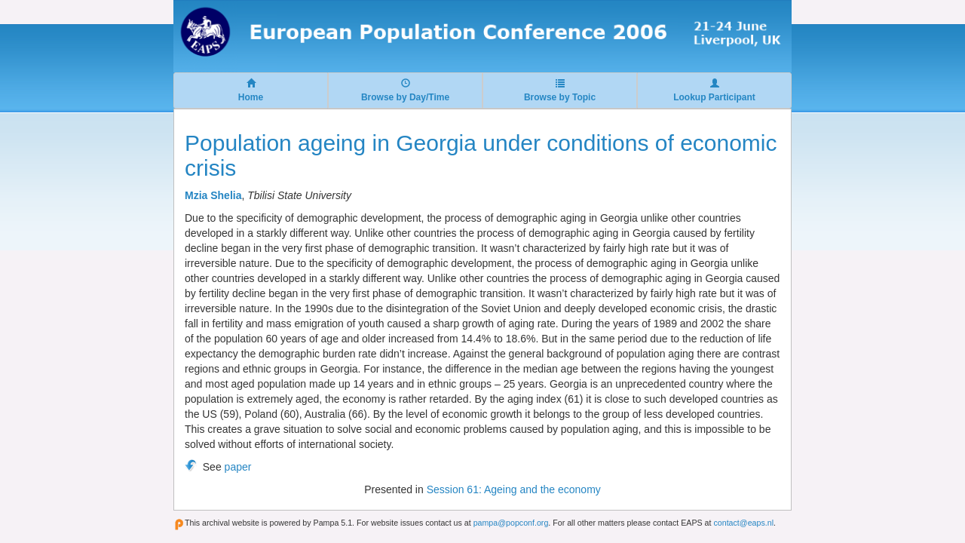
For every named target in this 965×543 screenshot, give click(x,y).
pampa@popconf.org (511, 522)
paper (238, 467)
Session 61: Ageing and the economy (514, 489)
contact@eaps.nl (743, 522)
